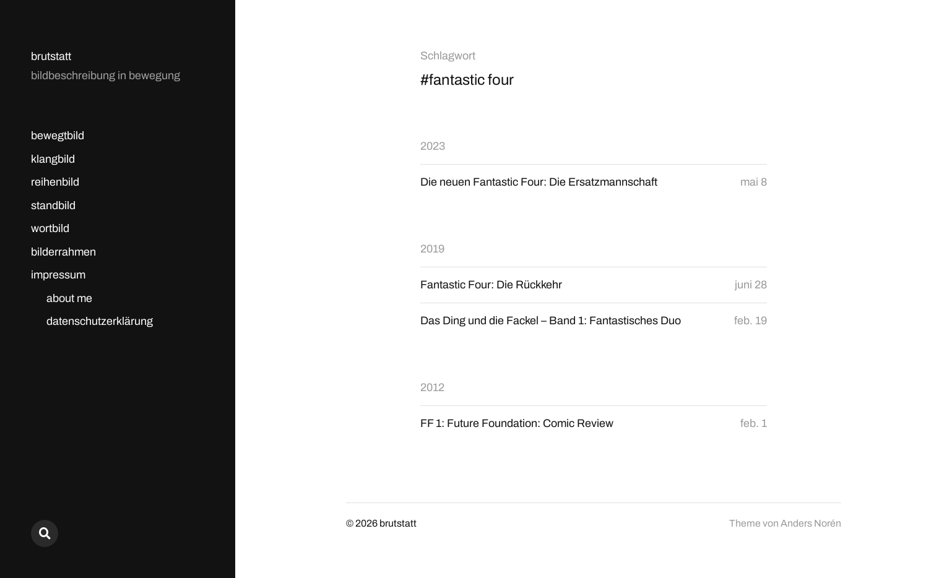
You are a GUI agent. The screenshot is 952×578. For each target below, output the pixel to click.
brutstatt (51, 56)
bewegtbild (57, 135)
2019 (432, 249)
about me (69, 298)
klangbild (53, 159)
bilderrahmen (63, 252)
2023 (432, 146)
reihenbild (55, 182)
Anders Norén (811, 523)
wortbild (50, 228)
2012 (432, 387)
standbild (53, 205)
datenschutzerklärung (99, 321)
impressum (58, 275)
